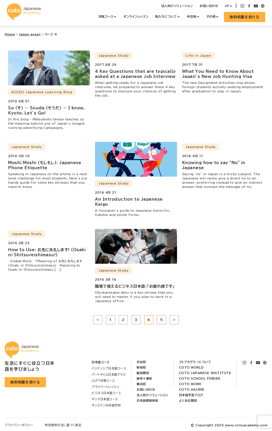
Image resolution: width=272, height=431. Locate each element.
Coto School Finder (199, 378)
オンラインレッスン (136, 16)
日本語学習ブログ (191, 395)
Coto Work (190, 384)
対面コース (106, 16)
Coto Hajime (192, 389)
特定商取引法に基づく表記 (63, 425)
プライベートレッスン (105, 386)
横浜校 (141, 384)
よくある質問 (188, 400)
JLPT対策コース (103, 380)
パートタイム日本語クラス (109, 374)
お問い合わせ (209, 5)
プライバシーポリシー (19, 425)
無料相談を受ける (244, 17)
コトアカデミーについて (195, 362)
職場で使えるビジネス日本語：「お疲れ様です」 (134, 286)
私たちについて (166, 16)
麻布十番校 (144, 378)
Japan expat (30, 34)
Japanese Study (113, 55)
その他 (211, 16)
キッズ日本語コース (105, 399)
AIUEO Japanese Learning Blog (41, 92)
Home (10, 34)
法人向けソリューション (177, 5)
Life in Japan (199, 55)
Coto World (191, 367)
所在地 (191, 16)
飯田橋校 (143, 373)
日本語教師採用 (147, 400)
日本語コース (100, 362)
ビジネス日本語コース (106, 393)
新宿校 (141, 367)
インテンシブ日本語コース (109, 368)
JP (227, 5)
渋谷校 (141, 362)
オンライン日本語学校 (106, 405)
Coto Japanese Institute (205, 373)
